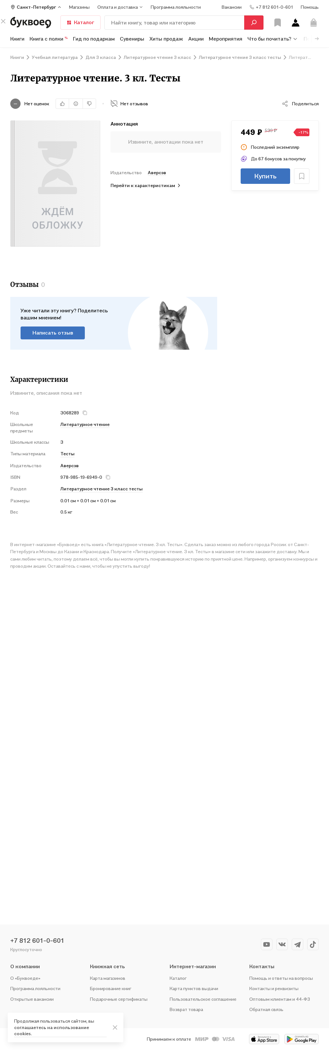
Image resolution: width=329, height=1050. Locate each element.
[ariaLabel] (115, 1027)
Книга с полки (49, 38)
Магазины (79, 7)
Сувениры (132, 38)
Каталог (80, 22)
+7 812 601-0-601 (37, 940)
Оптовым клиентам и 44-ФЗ (279, 999)
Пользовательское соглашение (203, 999)
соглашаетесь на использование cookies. (51, 1030)
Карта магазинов (107, 978)
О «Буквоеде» (25, 978)
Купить (265, 176)
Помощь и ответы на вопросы (281, 978)
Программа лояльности (35, 988)
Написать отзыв (52, 332)
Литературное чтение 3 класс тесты (101, 488)
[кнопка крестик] (85, 413)
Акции (196, 38)
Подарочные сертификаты (118, 999)
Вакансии (232, 7)
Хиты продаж (166, 38)
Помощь (310, 7)
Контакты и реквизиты (273, 988)
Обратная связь (266, 1009)
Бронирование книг (110, 988)
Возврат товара (186, 1009)
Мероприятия (225, 38)
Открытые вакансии (32, 999)
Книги (17, 38)
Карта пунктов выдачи (194, 988)
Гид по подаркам (94, 38)
